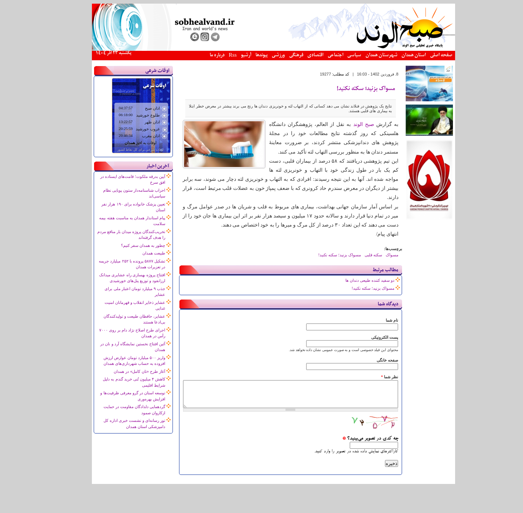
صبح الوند (351, 124)
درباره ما (205, 55)
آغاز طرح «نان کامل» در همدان (127, 371)
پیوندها (249, 55)
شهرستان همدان (369, 55)
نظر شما (377, 377)
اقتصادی (303, 55)
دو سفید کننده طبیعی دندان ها (357, 280)
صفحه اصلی (429, 55)
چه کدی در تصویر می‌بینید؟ (358, 444)
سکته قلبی (361, 255)
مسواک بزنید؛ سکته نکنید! (354, 89)
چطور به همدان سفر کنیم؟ (131, 245)
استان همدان (401, 55)
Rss (221, 55)
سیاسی (342, 55)
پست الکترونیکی (372, 337)
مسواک (380, 255)
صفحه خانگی (375, 360)
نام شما (380, 320)
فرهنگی (284, 55)
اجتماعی (323, 55)
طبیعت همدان (141, 253)
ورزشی (266, 55)
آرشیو (234, 55)
